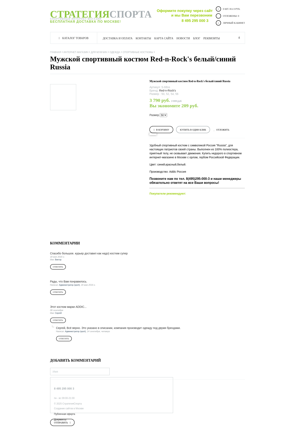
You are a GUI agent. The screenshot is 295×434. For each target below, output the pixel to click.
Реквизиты (211, 38)
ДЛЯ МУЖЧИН (99, 52)
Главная (55, 52)
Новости (183, 38)
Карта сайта (163, 38)
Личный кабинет (230, 23)
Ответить (58, 267)
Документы (60, 419)
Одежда (115, 52)
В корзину (162, 129)
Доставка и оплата (118, 38)
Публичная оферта (64, 414)
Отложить (222, 129)
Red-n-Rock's (167, 90)
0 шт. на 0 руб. (228, 9)
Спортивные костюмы (138, 52)
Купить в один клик (193, 129)
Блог (196, 38)
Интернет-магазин (75, 52)
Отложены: (227, 16)
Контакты (143, 38)
